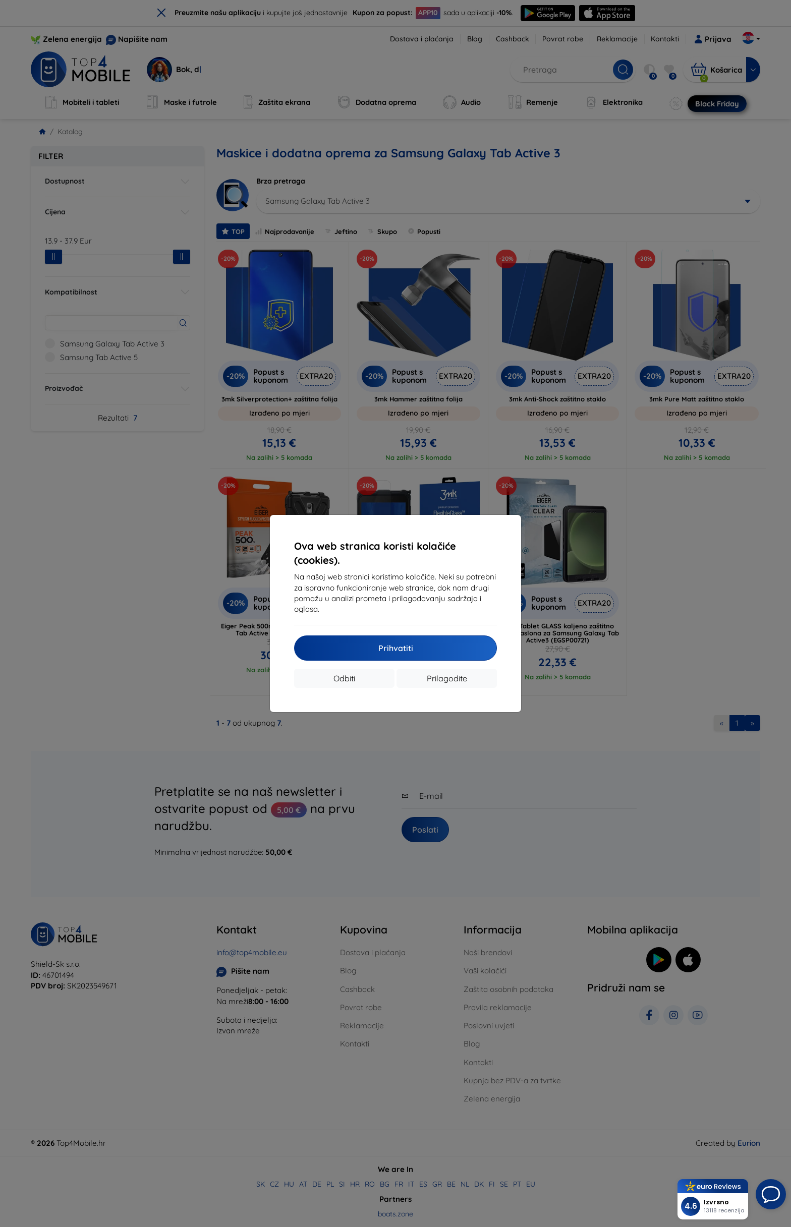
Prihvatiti (395, 648)
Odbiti (344, 678)
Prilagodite (447, 678)
